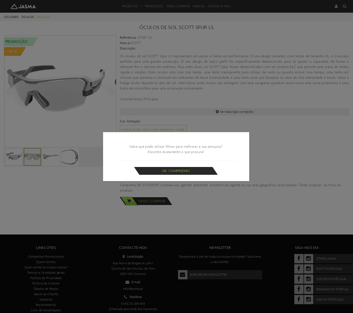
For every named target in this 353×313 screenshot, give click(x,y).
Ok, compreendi (176, 171)
